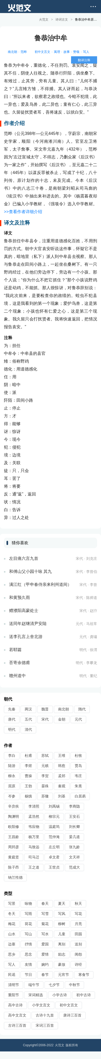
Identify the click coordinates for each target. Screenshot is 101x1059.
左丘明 (54, 847)
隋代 (82, 709)
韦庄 (78, 775)
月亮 (78, 923)
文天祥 (74, 857)
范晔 (24, 51)
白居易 (80, 796)
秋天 (78, 903)
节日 (28, 974)
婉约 (45, 964)
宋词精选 (35, 995)
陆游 (11, 765)
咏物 (28, 903)
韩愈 (61, 765)
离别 (61, 944)
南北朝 (12, 51)
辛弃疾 (13, 806)
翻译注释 (84, 60)
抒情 (28, 944)
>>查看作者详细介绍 (23, 211)
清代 (28, 729)
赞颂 (76, 51)
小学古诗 (59, 995)
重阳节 (13, 995)
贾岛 (78, 765)
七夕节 (54, 984)
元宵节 (63, 974)
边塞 (11, 944)
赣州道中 (17, 675)
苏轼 (45, 755)
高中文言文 (17, 1015)
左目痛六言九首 (23, 558)
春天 (45, 903)
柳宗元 (54, 816)
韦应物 (33, 826)
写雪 (45, 913)
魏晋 (45, 709)
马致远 (33, 847)
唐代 (11, 719)
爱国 (45, 944)
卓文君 (54, 857)
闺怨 (78, 954)
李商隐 (74, 806)
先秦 (11, 709)
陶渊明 (13, 816)
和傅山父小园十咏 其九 (30, 571)
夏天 (61, 903)
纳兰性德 (15, 877)
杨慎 (28, 796)
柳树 (61, 923)
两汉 (28, 709)
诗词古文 (61, 19)
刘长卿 (74, 826)
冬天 (11, 913)
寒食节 (83, 974)
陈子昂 (13, 867)
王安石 (74, 816)
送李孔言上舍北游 (25, 636)
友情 (28, 964)
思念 (28, 954)
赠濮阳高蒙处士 (23, 610)
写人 (86, 51)
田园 (78, 934)
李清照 (33, 806)
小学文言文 (41, 1005)
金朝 (61, 719)
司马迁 (33, 857)
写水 (45, 934)
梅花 (11, 923)
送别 (78, 944)
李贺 (45, 775)
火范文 (43, 19)
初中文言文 (42, 51)
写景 (11, 903)
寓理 (57, 51)
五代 (28, 719)
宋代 (45, 719)
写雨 (28, 913)
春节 (45, 974)
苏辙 (45, 796)
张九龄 (74, 847)
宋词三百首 (45, 1025)
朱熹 (78, 786)
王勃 (28, 786)
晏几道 (74, 836)
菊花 (45, 923)
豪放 (61, 964)
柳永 (11, 775)
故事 (67, 51)
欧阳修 (13, 826)
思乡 (11, 954)
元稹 (45, 765)
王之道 (33, 867)
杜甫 (28, 755)
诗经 (78, 964)
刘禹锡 (54, 806)
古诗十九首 (45, 1015)
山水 (11, 934)
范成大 (74, 867)
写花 (78, 913)
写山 (28, 934)
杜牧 (78, 755)
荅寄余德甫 (19, 662)
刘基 (61, 796)
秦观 (61, 786)
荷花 (28, 923)
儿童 (61, 934)
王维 (61, 755)
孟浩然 (33, 816)
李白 (11, 755)
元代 (78, 719)
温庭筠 (54, 826)
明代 (11, 729)
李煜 (28, 765)
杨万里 (33, 836)
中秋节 (74, 984)
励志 (61, 954)
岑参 (11, 796)
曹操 (28, 775)
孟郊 (61, 775)
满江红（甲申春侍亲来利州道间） (40, 584)
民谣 (11, 974)
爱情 (45, 954)
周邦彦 (13, 847)
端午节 (33, 984)
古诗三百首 (17, 1025)
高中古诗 (15, 1005)
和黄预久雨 (19, 597)
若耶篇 (15, 649)
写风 (61, 913)
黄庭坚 (13, 857)
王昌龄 (13, 836)
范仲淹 (54, 836)
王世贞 (54, 867)
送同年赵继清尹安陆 (28, 623)
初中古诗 (83, 995)
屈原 (11, 786)
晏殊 (45, 786)
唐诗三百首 (72, 1015)
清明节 (13, 984)
